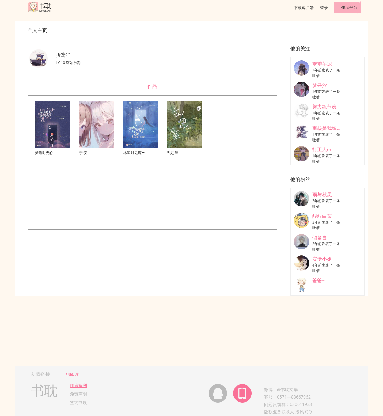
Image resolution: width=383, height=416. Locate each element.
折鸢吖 (63, 54)
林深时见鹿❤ (134, 152)
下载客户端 (304, 7)
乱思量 (172, 152)
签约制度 (78, 402)
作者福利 (78, 385)
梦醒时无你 (44, 152)
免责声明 (78, 394)
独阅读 (72, 374)
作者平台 (349, 7)
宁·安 (83, 152)
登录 (324, 7)
